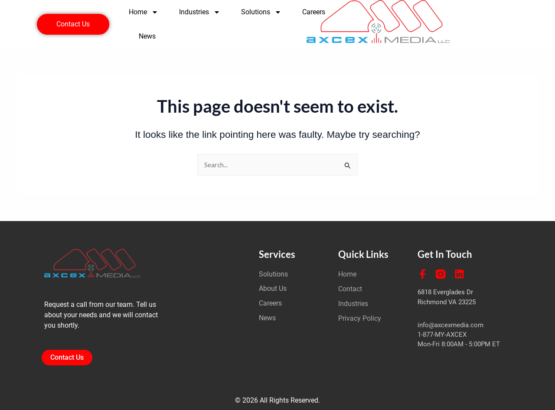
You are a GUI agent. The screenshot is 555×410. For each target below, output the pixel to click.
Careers (313, 12)
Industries (199, 12)
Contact (350, 289)
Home (143, 12)
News (147, 36)
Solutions (261, 12)
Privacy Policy (359, 318)
